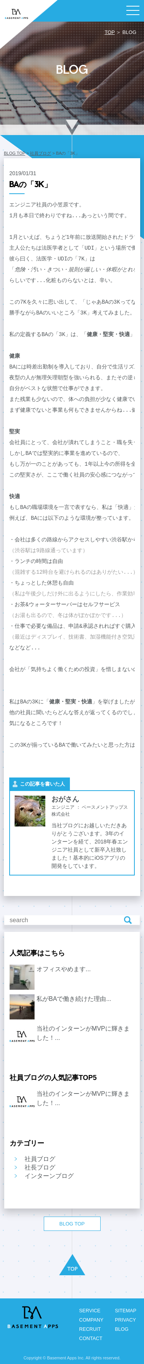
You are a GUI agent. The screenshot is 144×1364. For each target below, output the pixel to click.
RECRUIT (89, 1329)
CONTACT (90, 1338)
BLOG (121, 1329)
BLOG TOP (14, 153)
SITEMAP (125, 1310)
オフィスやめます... (63, 969)
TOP (109, 32)
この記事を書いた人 (42, 784)
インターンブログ (49, 1176)
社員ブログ (40, 153)
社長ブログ (40, 1167)
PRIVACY (125, 1320)
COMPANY (90, 1320)
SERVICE (89, 1310)
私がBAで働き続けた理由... (73, 999)
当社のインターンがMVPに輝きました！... (83, 1033)
